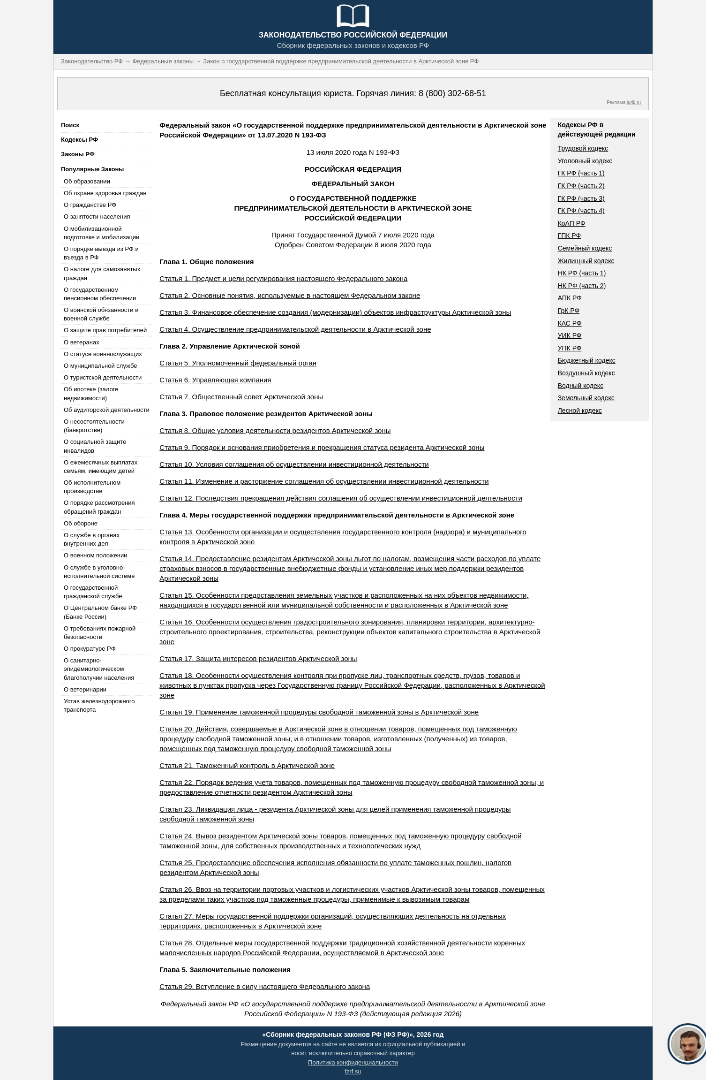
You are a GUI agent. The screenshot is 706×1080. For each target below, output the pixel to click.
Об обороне (81, 523)
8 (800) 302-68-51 (452, 93)
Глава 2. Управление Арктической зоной (229, 346)
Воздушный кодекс (586, 373)
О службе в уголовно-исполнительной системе (99, 571)
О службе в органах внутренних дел (92, 539)
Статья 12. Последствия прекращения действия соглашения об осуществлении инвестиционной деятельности (340, 498)
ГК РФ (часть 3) (581, 198)
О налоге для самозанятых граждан (102, 273)
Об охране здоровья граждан (105, 193)
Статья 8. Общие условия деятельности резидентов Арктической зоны (275, 430)
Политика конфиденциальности (353, 1062)
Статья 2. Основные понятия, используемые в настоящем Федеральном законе (289, 295)
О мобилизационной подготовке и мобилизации (101, 233)
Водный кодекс (581, 385)
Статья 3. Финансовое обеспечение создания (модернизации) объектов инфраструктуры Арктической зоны (335, 312)
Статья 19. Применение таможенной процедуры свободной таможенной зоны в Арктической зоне (319, 712)
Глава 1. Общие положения (206, 262)
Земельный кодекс (586, 398)
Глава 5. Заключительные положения (225, 970)
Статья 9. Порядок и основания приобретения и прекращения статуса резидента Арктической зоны (321, 447)
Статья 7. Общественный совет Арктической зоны (241, 397)
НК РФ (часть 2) (582, 285)
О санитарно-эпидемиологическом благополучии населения (99, 669)
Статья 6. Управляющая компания (215, 380)
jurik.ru (634, 102)
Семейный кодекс (585, 248)
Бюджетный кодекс (587, 360)
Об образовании (87, 181)
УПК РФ (570, 348)
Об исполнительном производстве (92, 486)
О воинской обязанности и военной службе (101, 314)
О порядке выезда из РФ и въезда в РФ (101, 253)
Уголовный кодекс (585, 161)
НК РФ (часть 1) (582, 273)
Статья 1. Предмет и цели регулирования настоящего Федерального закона (283, 278)
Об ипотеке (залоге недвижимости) (91, 393)
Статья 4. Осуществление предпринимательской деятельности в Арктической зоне (295, 329)
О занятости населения (97, 216)
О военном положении (96, 555)
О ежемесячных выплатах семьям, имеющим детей (100, 466)
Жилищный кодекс (586, 261)
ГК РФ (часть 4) (581, 210)
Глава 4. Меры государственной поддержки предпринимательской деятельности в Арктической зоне (336, 515)
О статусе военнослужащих (103, 353)
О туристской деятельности (103, 377)
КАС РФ (570, 323)
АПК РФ (570, 298)
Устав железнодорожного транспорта (99, 705)
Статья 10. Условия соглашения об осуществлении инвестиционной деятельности (293, 464)
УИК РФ (570, 335)
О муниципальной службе (100, 365)
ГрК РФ (568, 310)
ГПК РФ (569, 235)
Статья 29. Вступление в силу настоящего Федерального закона (264, 986)
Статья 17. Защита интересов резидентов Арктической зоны (258, 658)
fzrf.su (353, 1071)
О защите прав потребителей (105, 330)
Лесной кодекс (580, 410)
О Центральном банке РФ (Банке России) (100, 612)
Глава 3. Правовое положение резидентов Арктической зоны (266, 414)
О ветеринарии (85, 689)
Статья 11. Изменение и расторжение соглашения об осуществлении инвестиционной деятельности (323, 481)
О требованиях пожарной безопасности (99, 632)
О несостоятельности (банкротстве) (94, 426)
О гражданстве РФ (90, 204)
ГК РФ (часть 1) (581, 173)
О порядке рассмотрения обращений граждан (99, 507)
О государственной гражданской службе (93, 592)
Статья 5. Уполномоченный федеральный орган (237, 363)
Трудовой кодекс (583, 148)
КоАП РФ (572, 223)
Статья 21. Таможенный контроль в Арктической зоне (247, 765)
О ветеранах (81, 342)
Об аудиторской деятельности (107, 409)
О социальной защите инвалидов (95, 446)
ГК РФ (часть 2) (581, 186)
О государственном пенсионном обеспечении (100, 294)
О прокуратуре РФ (90, 648)
